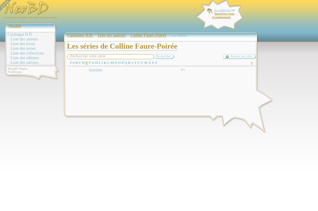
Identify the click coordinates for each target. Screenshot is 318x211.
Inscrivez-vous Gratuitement (223, 15)
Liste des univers (24, 62)
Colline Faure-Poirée (148, 35)
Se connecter (222, 10)
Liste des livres (23, 44)
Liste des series (23, 48)
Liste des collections (27, 53)
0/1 (183, 69)
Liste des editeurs (25, 58)
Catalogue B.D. (20, 34)
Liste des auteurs (24, 39)
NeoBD (14, 26)
